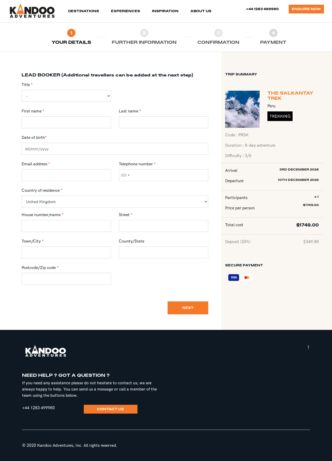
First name (32, 111)
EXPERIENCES (125, 11)
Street (124, 214)
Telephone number (136, 164)
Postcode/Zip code (39, 267)
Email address (34, 164)
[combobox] (125, 175)
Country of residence (41, 190)
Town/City (31, 241)
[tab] (71, 37)
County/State (131, 241)
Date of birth (34, 137)
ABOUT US (200, 11)
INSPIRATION (165, 11)
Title (26, 84)
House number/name (41, 214)
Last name (128, 111)
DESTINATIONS (84, 11)
